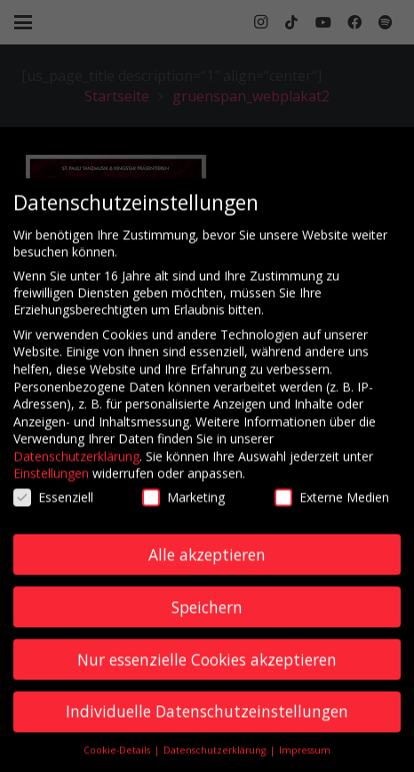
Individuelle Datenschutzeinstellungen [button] (207, 721)
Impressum (304, 759)
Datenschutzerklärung (76, 465)
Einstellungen (51, 483)
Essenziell (53, 506)
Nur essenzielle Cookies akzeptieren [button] (207, 669)
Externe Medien (332, 506)
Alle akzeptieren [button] (207, 564)
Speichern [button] (207, 616)
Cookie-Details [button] (118, 759)
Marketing (183, 506)
